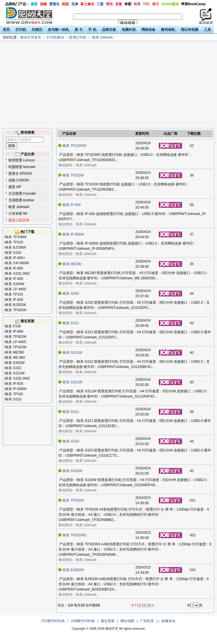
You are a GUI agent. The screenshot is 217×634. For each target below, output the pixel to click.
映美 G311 (69, 412)
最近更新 (108, 621)
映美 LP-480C (16, 289)
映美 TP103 (14, 242)
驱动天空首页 (30, 37)
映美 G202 (69, 294)
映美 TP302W (15, 310)
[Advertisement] (108, 84)
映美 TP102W (15, 347)
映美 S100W (14, 284)
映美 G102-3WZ (17, 274)
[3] (148, 605)
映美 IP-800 (14, 279)
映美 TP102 (14, 294)
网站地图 (127, 621)
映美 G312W (15, 373)
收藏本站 (168, 621)
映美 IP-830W (15, 389)
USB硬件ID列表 (83, 621)
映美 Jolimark (102, 37)
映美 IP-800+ (15, 258)
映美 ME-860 (15, 358)
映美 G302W (15, 363)
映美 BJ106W (15, 247)
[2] (144, 605)
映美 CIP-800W (17, 263)
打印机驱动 (55, 37)
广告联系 (147, 621)
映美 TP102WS (72, 146)
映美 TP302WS (72, 535)
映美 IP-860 (14, 268)
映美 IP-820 (14, 300)
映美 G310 (13, 399)
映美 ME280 (14, 352)
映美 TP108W (15, 237)
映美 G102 (13, 253)
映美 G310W (70, 471)
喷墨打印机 (78, 37)
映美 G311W (70, 382)
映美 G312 (69, 323)
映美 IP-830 (14, 384)
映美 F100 (13, 326)
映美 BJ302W (15, 305)
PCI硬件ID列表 (53, 621)
